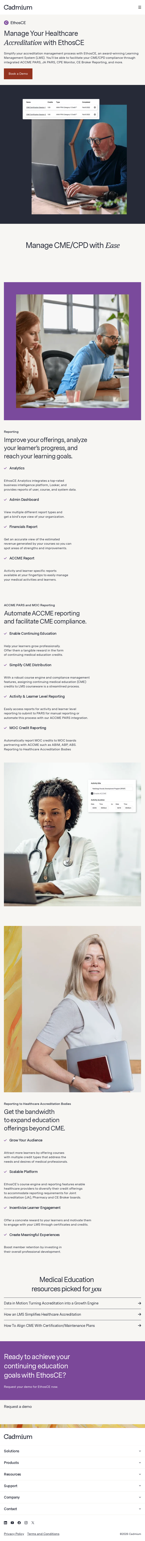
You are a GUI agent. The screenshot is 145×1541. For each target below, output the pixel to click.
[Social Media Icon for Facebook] (19, 1523)
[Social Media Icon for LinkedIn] (5, 1523)
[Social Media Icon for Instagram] (26, 1523)
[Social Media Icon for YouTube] (12, 1523)
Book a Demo (18, 74)
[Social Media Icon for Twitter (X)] (32, 1523)
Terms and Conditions (43, 1534)
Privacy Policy (14, 1534)
